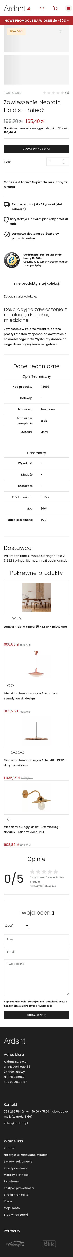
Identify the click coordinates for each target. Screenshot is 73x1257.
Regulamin (11, 1160)
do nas (48, 160)
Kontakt (9, 1127)
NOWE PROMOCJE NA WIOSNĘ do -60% (35, 20)
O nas (8, 1180)
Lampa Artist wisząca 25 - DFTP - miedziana (35, 605)
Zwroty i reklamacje (18, 1140)
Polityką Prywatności (38, 984)
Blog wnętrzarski (16, 1193)
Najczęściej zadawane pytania (25, 1133)
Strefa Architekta (16, 1173)
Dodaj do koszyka (36, 127)
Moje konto (12, 1186)
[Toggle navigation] (68, 8)
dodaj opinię (36, 993)
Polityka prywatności (19, 1166)
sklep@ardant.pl (16, 1102)
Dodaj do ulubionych (61, 31)
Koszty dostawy (15, 1146)
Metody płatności (16, 1153)
